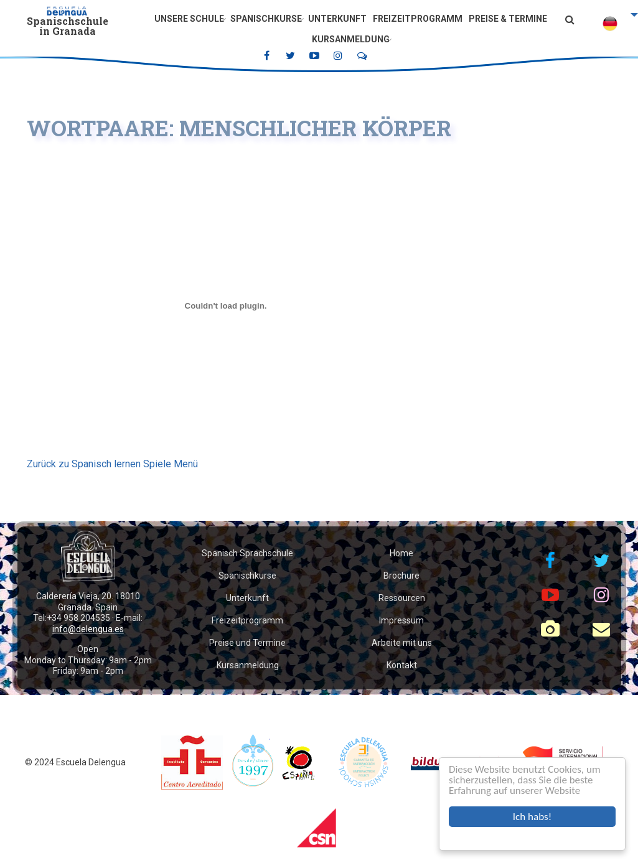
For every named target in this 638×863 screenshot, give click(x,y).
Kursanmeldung (351, 39)
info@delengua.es (88, 629)
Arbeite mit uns (402, 643)
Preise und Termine (247, 643)
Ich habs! (532, 816)
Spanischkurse (266, 19)
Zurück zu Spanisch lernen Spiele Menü (112, 464)
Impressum (401, 620)
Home (401, 553)
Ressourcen (401, 598)
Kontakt (402, 665)
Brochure (401, 576)
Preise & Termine (508, 19)
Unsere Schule (189, 19)
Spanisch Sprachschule (247, 553)
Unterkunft (337, 19)
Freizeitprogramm (417, 19)
